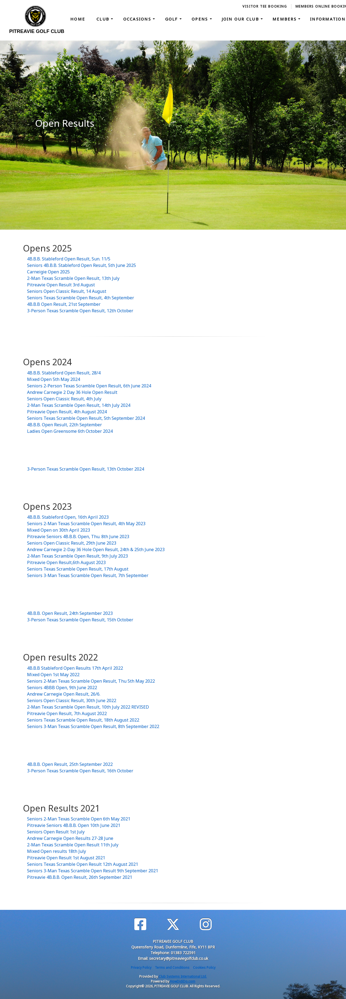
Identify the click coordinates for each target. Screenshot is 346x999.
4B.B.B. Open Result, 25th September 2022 (70, 764)
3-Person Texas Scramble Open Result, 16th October (80, 771)
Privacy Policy (141, 967)
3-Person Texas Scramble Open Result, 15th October (80, 620)
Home (77, 19)
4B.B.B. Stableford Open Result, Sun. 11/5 (68, 259)
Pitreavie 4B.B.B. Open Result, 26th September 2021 (79, 877)
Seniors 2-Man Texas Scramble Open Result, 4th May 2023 (86, 524)
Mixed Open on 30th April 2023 (58, 530)
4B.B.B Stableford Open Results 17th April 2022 (75, 668)
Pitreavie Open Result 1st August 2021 (66, 858)
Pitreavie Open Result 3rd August (61, 285)
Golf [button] (172, 19)
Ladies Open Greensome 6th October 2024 (70, 431)
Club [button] (104, 19)
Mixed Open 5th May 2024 (53, 379)
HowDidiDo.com (182, 981)
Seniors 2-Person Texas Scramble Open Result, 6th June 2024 (89, 386)
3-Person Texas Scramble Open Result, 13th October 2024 (85, 469)
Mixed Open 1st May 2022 (53, 675)
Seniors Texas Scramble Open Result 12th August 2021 (82, 864)
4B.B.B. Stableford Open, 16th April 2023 (68, 517)
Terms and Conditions (172, 967)
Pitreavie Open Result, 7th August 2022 (67, 713)
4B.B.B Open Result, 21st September (64, 304)
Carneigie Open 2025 (48, 272)
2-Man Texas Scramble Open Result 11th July (72, 845)
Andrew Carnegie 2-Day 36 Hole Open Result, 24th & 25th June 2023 (96, 549)
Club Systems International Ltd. (183, 976)
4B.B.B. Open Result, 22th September (64, 425)
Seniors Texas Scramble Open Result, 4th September (80, 298)
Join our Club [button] (241, 19)
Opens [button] (201, 19)
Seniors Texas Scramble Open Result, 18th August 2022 (83, 720)
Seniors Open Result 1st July (56, 832)
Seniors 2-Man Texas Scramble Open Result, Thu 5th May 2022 (91, 681)
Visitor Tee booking (264, 6)
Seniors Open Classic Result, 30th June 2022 (71, 700)
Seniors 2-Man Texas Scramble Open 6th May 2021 (78, 819)
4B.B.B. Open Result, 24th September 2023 (70, 613)
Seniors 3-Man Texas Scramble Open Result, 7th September (87, 575)
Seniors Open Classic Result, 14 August (66, 291)
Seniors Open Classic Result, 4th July (64, 399)
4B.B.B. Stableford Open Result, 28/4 (64, 373)
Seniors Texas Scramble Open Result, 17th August (77, 569)
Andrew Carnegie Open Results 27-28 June (70, 838)
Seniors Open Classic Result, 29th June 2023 (71, 543)
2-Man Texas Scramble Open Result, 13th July (73, 278)
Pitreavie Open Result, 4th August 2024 (67, 412)
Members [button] (285, 19)
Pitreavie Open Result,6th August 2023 (66, 562)
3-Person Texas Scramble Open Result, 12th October (80, 311)
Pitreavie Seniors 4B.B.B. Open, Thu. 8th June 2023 (78, 536)
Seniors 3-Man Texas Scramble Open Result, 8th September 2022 (93, 726)
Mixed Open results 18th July (56, 851)
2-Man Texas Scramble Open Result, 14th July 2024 (78, 405)
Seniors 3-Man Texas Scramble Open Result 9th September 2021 (92, 871)
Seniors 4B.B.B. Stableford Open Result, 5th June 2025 (81, 265)
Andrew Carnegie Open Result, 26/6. (63, 694)
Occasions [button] (138, 19)
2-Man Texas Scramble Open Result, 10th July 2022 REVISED (88, 707)
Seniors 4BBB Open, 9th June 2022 (62, 687)
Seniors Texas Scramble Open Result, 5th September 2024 (86, 418)
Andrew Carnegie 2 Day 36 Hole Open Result (72, 392)
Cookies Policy (204, 967)
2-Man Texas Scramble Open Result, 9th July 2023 (77, 556)
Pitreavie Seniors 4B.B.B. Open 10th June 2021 (73, 825)
